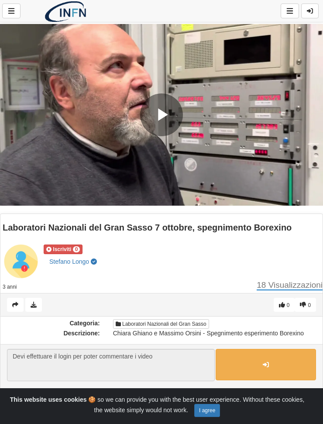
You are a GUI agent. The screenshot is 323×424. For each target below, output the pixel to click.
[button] (63, 249)
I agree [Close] (207, 410)
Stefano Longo (73, 261)
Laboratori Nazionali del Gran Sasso (161, 324)
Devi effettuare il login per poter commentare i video (111, 365)
